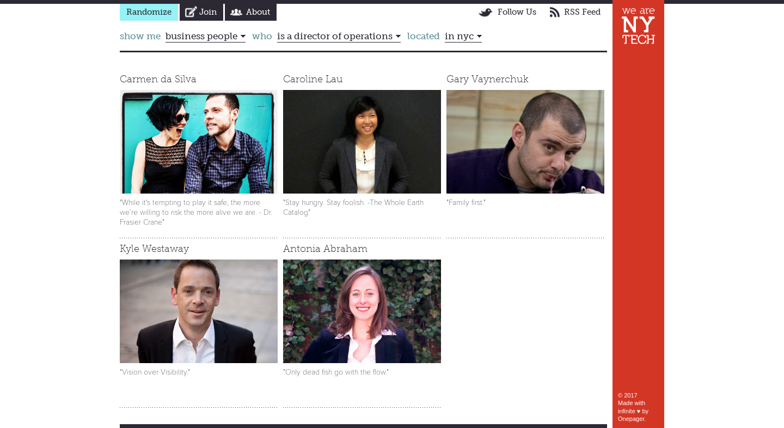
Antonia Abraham (325, 249)
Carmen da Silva (158, 79)
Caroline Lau (313, 79)
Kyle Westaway (154, 249)
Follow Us (517, 12)
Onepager (631, 418)
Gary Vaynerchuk (487, 79)
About (258, 12)
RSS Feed (582, 12)
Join (208, 12)
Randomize (148, 12)
